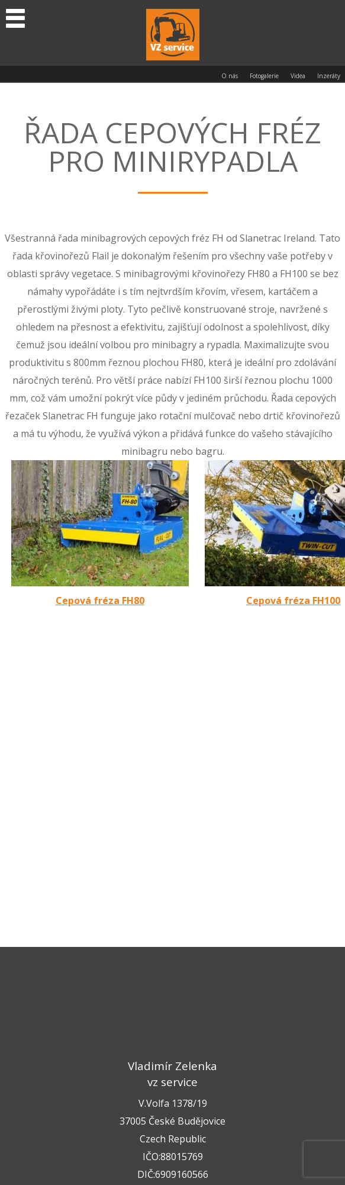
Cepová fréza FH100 (293, 600)
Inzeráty (328, 76)
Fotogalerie (264, 76)
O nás (229, 76)
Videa (298, 76)
